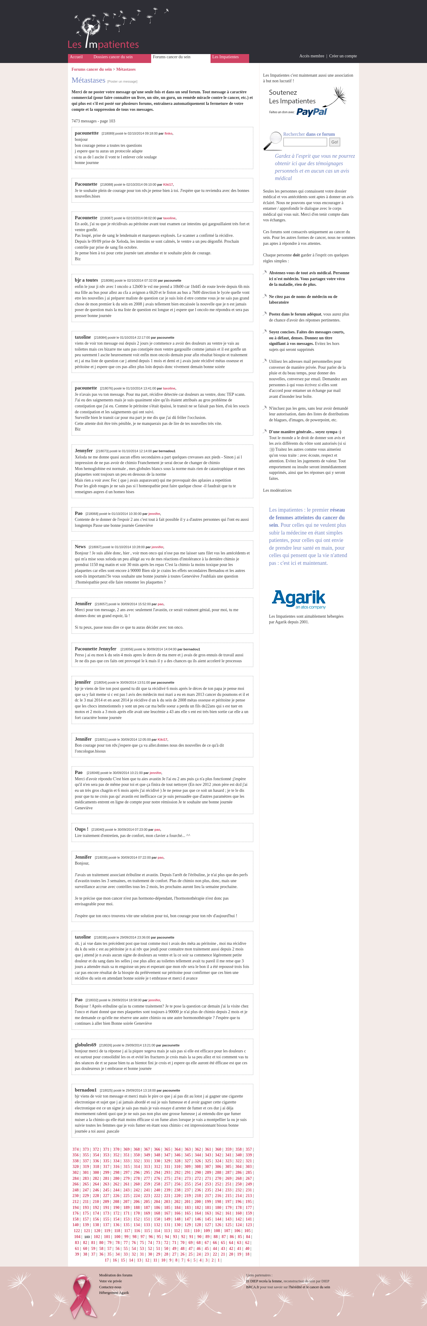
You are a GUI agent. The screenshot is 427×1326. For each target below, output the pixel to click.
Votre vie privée (110, 1281)
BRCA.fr (252, 1287)
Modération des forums (115, 1275)
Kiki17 (168, 184)
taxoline (169, 218)
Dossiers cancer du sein (113, 57)
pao (161, 604)
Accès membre (311, 56)
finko (168, 133)
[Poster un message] (122, 81)
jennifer (154, 513)
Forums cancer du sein (171, 57)
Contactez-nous (110, 1287)
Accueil (76, 57)
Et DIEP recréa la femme (264, 1281)
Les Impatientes (225, 57)
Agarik (281, 622)
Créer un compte (343, 56)
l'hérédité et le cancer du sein (309, 1287)
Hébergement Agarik (114, 1293)
